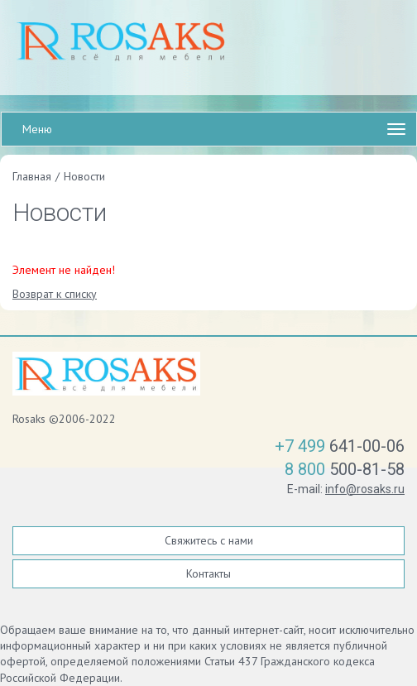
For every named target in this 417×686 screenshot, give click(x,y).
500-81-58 (345, 469)
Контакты (208, 573)
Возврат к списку (54, 293)
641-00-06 (340, 446)
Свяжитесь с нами (209, 540)
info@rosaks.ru (365, 489)
